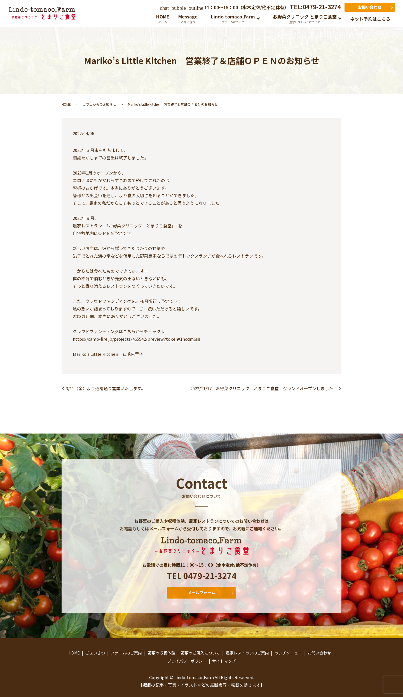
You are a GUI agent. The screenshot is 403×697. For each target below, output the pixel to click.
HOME (162, 18)
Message (188, 18)
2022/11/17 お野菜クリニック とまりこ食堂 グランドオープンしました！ (263, 388)
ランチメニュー (288, 653)
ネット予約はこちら (370, 18)
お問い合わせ (369, 7)
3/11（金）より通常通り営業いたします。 (105, 388)
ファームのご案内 (126, 653)
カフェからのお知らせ (99, 104)
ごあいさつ (95, 653)
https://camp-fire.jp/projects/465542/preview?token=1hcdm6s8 (136, 339)
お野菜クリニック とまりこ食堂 (305, 18)
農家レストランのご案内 (247, 653)
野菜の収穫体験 (161, 653)
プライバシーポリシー (187, 661)
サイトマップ (224, 661)
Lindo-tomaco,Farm (233, 18)
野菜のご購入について (200, 653)
